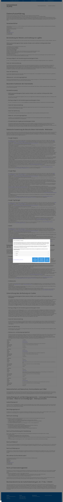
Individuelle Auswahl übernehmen (37, 259)
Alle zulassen (45, 259)
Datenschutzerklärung (16, 259)
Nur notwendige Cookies (29, 260)
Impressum (21, 259)
